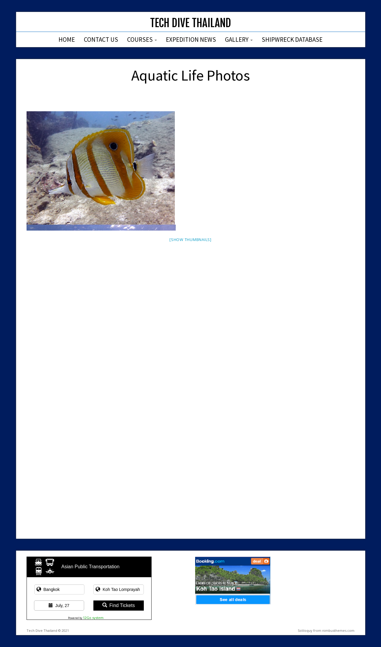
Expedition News (191, 39)
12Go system (93, 617)
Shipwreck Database (292, 39)
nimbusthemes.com (338, 630)
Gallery (239, 39)
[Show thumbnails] (190, 239)
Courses (142, 39)
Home (66, 39)
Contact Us (101, 39)
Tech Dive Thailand (190, 23)
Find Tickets (118, 605)
